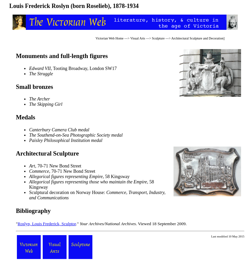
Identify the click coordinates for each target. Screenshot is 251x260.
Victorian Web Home (110, 38)
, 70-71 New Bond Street (55, 165)
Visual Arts (137, 38)
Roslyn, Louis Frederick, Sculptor (47, 223)
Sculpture (158, 38)
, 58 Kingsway (79, 176)
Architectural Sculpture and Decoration (197, 38)
